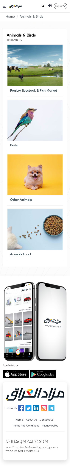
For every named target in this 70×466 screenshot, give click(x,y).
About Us (31, 420)
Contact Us (46, 420)
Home (10, 16)
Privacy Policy (50, 425)
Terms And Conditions (26, 425)
